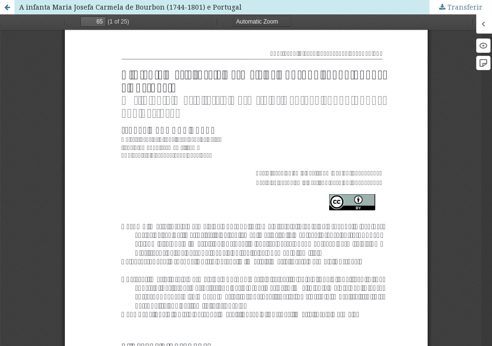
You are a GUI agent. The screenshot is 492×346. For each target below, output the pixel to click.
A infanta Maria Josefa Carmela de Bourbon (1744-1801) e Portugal (130, 7)
